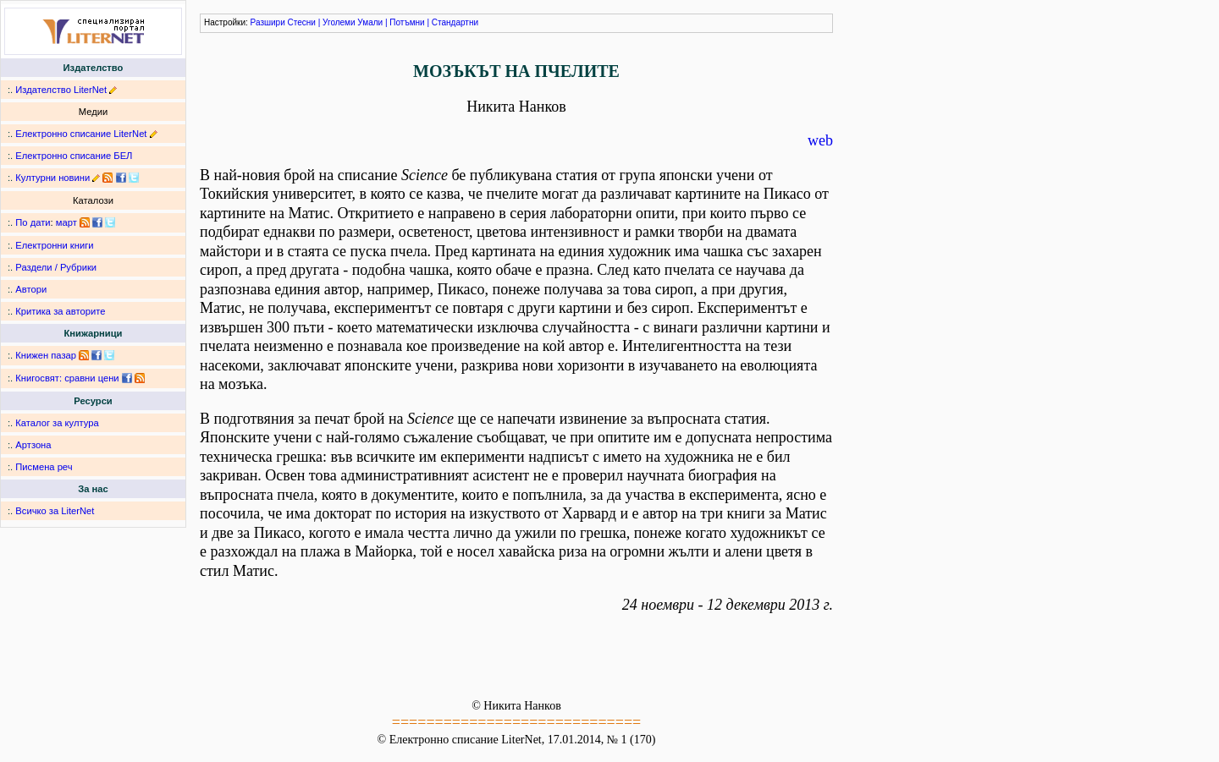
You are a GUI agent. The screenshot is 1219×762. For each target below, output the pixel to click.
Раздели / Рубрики (56, 267)
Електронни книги (54, 245)
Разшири (268, 22)
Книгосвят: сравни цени (67, 378)
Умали (370, 22)
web (820, 140)
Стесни (302, 22)
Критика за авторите (60, 311)
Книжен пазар (45, 355)
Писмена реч (43, 467)
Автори (31, 289)
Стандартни (455, 22)
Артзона (33, 445)
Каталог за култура (56, 423)
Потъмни (406, 22)
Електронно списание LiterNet (80, 134)
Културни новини (52, 178)
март (66, 222)
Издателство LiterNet (61, 90)
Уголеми (339, 22)
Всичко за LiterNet (54, 511)
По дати (32, 222)
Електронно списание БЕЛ (73, 156)
